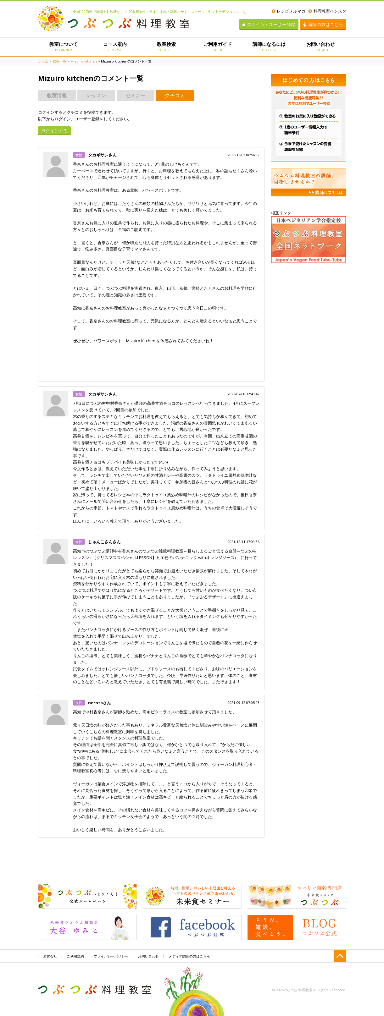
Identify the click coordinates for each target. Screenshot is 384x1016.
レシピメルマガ (288, 11)
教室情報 (57, 95)
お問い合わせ (320, 46)
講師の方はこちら (323, 24)
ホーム (43, 61)
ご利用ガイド (217, 46)
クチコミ (175, 95)
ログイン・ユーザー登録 (268, 24)
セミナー (135, 95)
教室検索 (166, 46)
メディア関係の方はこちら (189, 956)
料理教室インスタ (327, 11)
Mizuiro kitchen (83, 61)
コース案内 (115, 46)
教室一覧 (59, 61)
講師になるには (269, 46)
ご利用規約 (75, 956)
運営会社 (50, 956)
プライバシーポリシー (111, 956)
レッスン (96, 95)
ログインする (54, 131)
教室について (63, 46)
